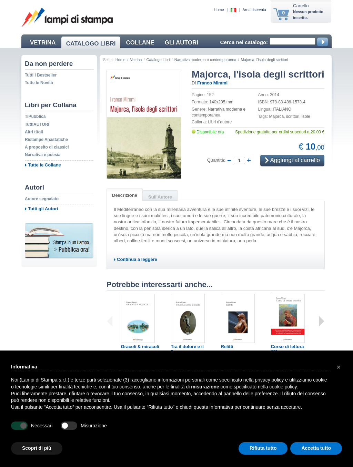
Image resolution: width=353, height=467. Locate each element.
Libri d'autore (220, 122)
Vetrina (136, 60)
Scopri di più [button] (36, 448)
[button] (338, 367)
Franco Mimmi (212, 82)
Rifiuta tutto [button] (263, 448)
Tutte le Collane (44, 164)
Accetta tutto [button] (316, 448)
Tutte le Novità (39, 82)
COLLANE (140, 42)
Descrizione (124, 195)
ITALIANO (282, 109)
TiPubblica (35, 116)
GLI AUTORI (181, 42)
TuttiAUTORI (37, 124)
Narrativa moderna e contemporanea (205, 60)
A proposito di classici (47, 147)
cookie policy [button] (282, 386)
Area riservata (254, 10)
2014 (274, 94)
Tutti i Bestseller (41, 75)
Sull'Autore (160, 197)
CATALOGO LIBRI (91, 43)
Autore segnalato (42, 198)
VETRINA (43, 42)
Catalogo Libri (158, 60)
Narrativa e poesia (42, 154)
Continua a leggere (137, 259)
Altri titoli (34, 132)
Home (219, 10)
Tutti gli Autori (43, 208)
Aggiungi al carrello (292, 160)
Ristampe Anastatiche (46, 139)
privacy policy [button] (269, 380)
